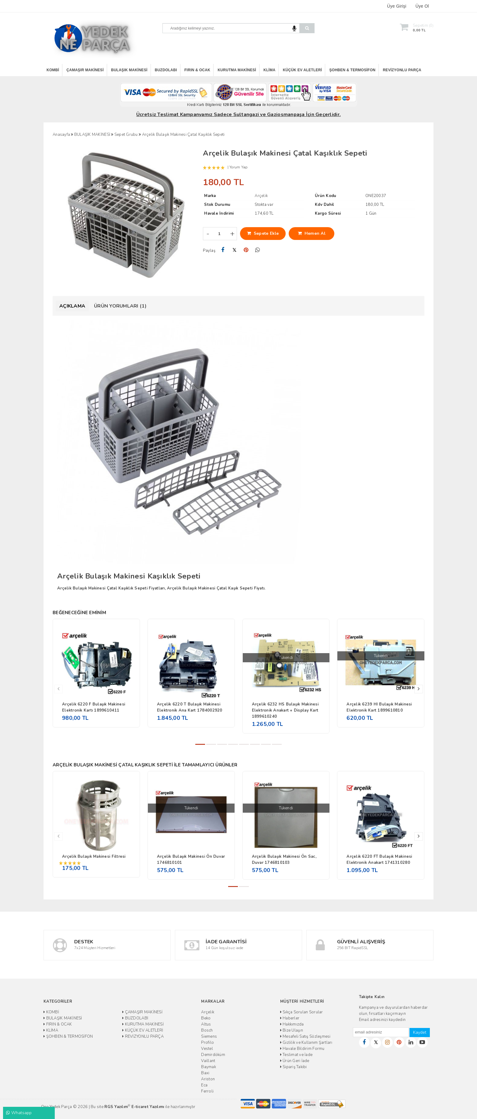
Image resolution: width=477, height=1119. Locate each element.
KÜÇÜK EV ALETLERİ (302, 70)
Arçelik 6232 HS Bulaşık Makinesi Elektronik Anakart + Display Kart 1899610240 (285, 710)
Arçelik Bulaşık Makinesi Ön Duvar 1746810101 (191, 859)
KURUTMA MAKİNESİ (237, 70)
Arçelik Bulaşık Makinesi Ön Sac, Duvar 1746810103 (284, 859)
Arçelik (207, 1012)
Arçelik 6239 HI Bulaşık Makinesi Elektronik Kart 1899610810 (379, 707)
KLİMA (269, 70)
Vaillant (208, 1061)
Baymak (208, 1067)
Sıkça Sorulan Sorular (301, 1012)
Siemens (209, 1036)
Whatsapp (19, 1113)
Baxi (205, 1073)
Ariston (208, 1079)
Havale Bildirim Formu (302, 1048)
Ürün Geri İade (294, 1061)
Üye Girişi (396, 6)
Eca (204, 1085)
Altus (206, 1024)
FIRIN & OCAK (197, 70)
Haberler (290, 1018)
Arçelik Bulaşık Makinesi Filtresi (94, 856)
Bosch (207, 1030)
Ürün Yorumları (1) (120, 306)
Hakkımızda (292, 1024)
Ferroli (207, 1091)
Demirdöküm (213, 1054)
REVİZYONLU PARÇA (402, 70)
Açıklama (72, 306)
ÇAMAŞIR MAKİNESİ (85, 70)
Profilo (207, 1042)
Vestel (207, 1048)
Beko (206, 1018)
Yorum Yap (238, 167)
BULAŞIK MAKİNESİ (129, 70)
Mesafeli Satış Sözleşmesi (305, 1036)
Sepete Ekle (263, 233)
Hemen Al (312, 233)
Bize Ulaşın (291, 1030)
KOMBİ (53, 70)
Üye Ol (422, 6)
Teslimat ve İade (296, 1054)
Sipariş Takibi (293, 1067)
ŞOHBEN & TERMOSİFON (352, 70)
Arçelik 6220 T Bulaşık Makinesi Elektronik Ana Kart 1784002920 (189, 707)
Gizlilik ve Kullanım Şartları (306, 1042)
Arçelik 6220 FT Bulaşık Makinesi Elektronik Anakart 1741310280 (379, 859)
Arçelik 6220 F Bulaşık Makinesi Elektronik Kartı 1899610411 (93, 707)
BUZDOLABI (166, 70)
